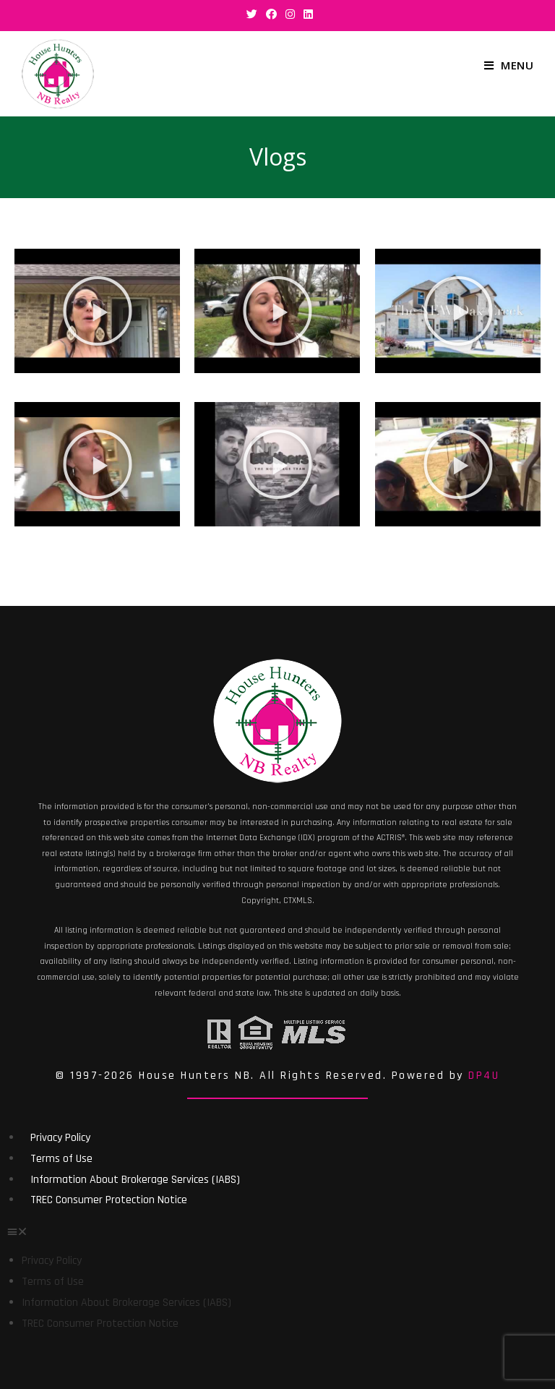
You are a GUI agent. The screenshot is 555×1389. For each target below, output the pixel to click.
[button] (97, 310)
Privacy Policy (60, 1137)
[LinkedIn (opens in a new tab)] (306, 13)
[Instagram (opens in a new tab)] (290, 13)
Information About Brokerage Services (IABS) (135, 1179)
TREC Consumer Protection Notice (108, 1200)
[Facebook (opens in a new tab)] (271, 13)
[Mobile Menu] (508, 65)
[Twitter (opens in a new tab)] (252, 13)
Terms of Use (61, 1158)
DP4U (483, 1075)
